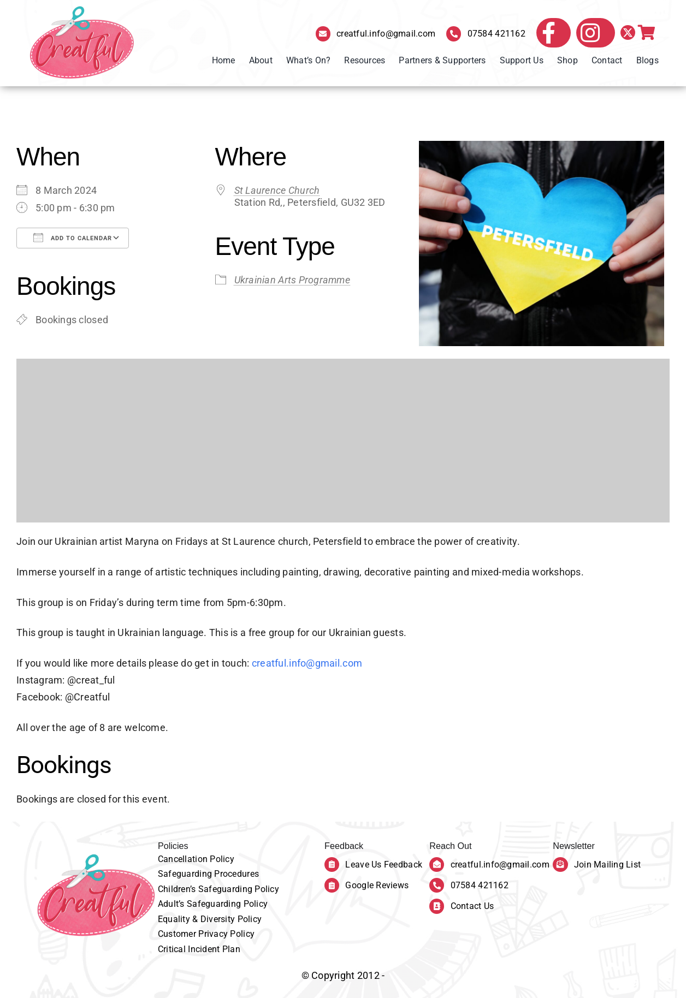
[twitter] (627, 32)
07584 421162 (496, 33)
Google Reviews (377, 885)
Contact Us (472, 906)
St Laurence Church (277, 190)
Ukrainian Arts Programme (292, 280)
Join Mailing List (607, 864)
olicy (225, 859)
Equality (175, 919)
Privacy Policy (226, 934)
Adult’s (172, 904)
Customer (178, 934)
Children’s (178, 889)
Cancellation (184, 859)
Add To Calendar (72, 237)
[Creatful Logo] (82, 43)
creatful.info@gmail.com (385, 33)
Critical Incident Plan (199, 949)
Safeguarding (186, 874)
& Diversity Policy (227, 919)
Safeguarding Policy (238, 889)
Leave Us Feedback (383, 864)
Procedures (236, 874)
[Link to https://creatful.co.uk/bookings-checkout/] (646, 32)
